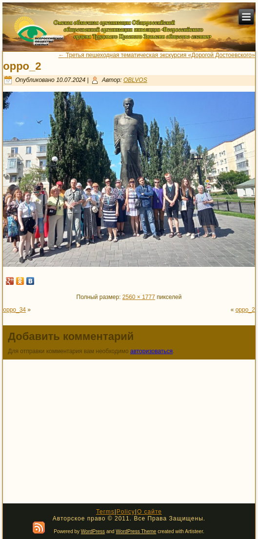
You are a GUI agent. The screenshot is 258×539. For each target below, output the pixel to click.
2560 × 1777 (138, 297)
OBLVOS (135, 80)
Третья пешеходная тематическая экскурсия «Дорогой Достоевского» (157, 55)
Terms (105, 511)
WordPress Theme (136, 531)
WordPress (93, 531)
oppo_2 (22, 66)
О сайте (149, 511)
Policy (126, 511)
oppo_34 (14, 309)
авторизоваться (151, 351)
